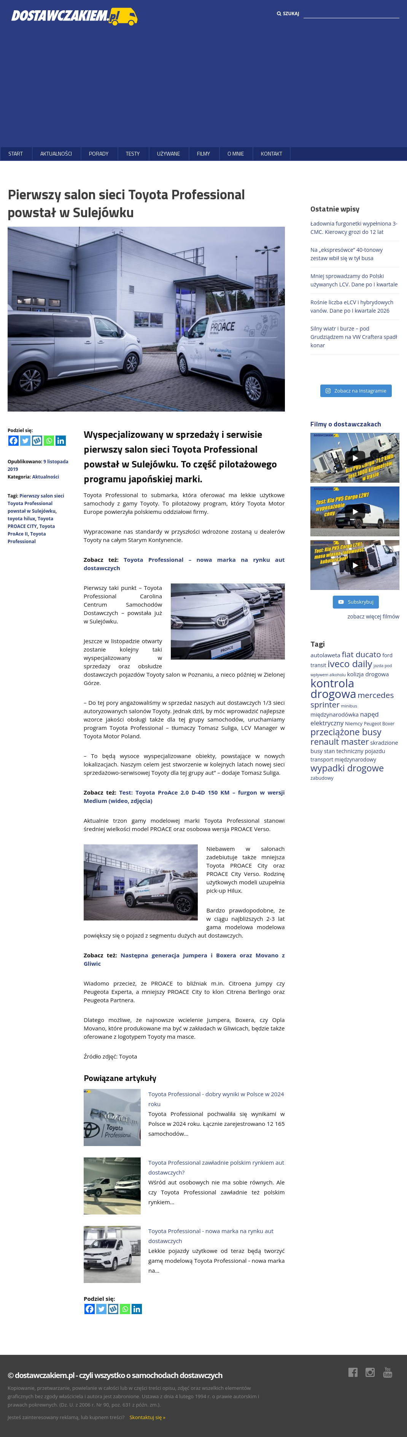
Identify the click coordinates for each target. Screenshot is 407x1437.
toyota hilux (21, 518)
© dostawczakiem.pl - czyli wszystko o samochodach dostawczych (115, 1375)
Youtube (391, 1372)
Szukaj (288, 13)
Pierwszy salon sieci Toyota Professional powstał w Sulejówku (36, 503)
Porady (98, 153)
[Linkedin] (61, 441)
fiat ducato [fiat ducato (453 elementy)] (361, 654)
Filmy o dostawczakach (345, 424)
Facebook (357, 1372)
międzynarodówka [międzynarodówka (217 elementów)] (334, 714)
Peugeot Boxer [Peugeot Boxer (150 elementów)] (379, 723)
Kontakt (271, 153)
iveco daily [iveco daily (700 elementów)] (350, 663)
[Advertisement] (203, 86)
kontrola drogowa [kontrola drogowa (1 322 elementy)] (333, 688)
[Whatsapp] (49, 441)
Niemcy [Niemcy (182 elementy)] (353, 723)
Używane (168, 153)
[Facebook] (13, 441)
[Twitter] (25, 441)
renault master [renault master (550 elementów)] (339, 741)
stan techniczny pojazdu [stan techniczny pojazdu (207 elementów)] (354, 751)
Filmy (203, 153)
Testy (133, 153)
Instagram (374, 1372)
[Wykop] (37, 441)
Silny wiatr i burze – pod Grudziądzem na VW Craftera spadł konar (353, 337)
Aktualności (56, 153)
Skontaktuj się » (147, 1417)
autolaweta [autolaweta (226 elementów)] (325, 655)
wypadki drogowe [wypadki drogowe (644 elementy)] (347, 768)
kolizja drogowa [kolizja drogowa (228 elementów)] (368, 674)
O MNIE (235, 153)
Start (15, 153)
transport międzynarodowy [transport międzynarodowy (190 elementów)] (343, 759)
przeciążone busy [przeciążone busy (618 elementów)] (345, 732)
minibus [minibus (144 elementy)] (349, 706)
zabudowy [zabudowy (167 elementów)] (321, 777)
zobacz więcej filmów (373, 616)
